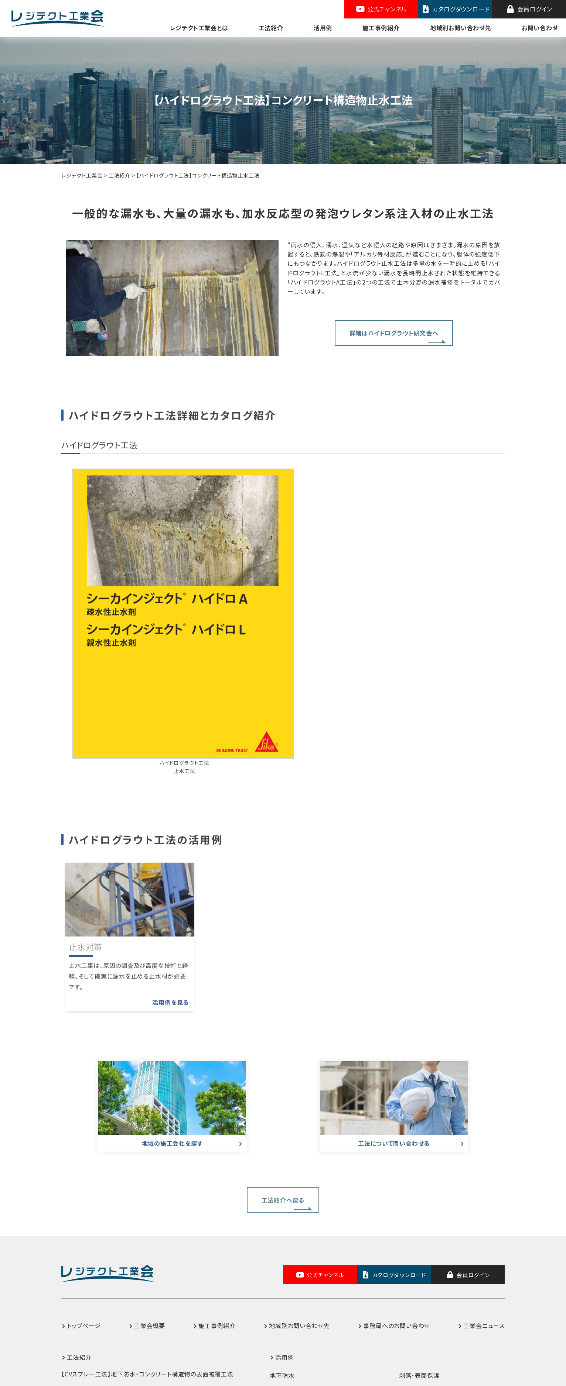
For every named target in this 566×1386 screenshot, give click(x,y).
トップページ (84, 1199)
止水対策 (282, 1330)
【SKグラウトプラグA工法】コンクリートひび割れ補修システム (141, 1332)
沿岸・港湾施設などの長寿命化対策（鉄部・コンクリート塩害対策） (451, 1290)
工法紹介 (271, 27)
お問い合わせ (540, 27)
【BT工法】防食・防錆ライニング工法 (109, 1281)
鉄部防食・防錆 (419, 1267)
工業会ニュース (484, 1199)
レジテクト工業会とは (199, 27)
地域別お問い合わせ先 (460, 27)
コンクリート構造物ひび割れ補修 (443, 1312)
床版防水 (282, 1285)
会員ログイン (529, 8)
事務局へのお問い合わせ (396, 1199)
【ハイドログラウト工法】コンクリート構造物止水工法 (130, 1315)
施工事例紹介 (381, 27)
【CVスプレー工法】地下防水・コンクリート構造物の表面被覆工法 (147, 1248)
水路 (276, 1312)
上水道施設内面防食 (297, 1267)
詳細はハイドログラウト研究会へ (394, 324)
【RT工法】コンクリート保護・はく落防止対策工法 (126, 1264)
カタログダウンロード (455, 8)
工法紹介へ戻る (283, 1081)
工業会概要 (149, 1199)
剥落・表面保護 (419, 1249)
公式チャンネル (381, 8)
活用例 (323, 27)
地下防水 (282, 1249)
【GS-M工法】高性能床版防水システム (111, 1298)
